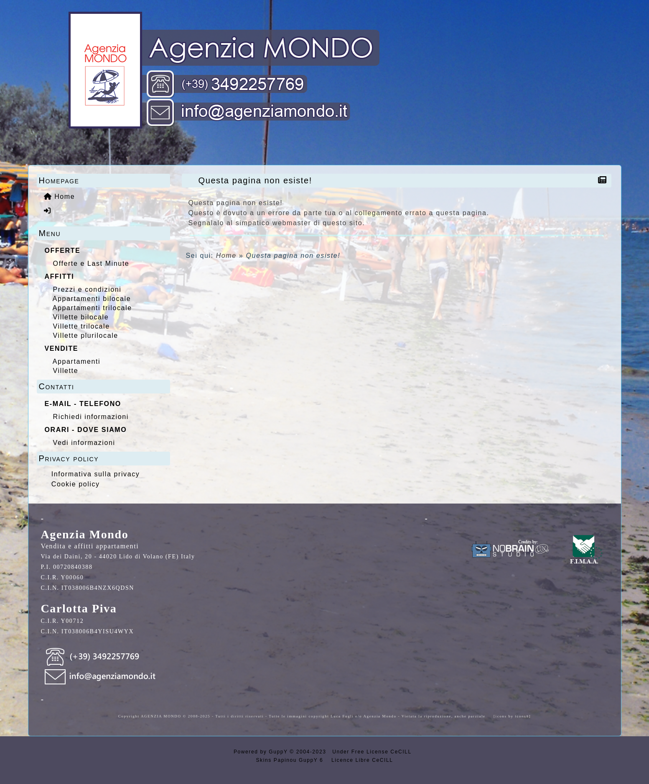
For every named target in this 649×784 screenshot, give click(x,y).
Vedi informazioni (84, 442)
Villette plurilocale (85, 335)
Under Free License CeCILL (372, 752)
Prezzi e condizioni (87, 289)
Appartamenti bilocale (92, 298)
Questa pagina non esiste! (257, 180)
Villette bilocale (81, 317)
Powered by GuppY (262, 752)
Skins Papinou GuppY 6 (292, 760)
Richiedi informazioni (91, 416)
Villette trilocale (81, 326)
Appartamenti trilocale (92, 307)
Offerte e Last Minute (91, 263)
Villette (66, 370)
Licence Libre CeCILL (361, 760)
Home (226, 255)
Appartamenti (76, 361)
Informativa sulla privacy (95, 474)
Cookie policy (75, 484)
